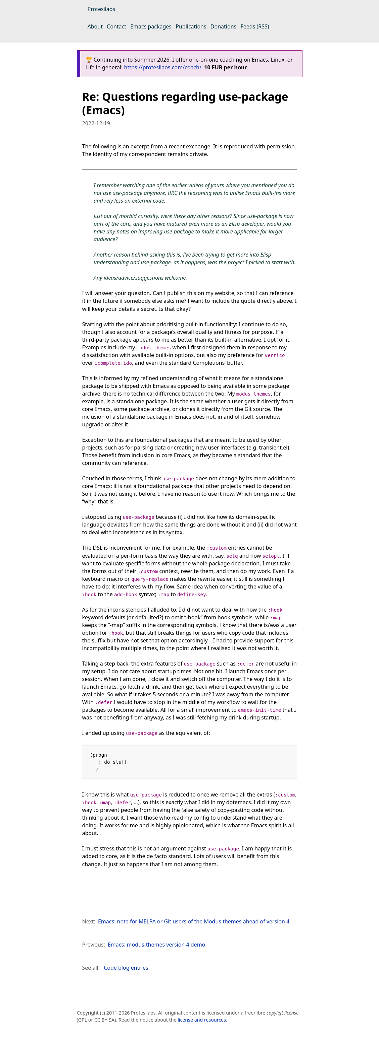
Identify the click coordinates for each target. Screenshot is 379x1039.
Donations (223, 26)
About (95, 26)
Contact (116, 26)
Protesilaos (101, 9)
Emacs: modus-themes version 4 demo (156, 944)
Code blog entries (126, 967)
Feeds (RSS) (254, 26)
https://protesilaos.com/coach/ (162, 67)
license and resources (202, 1020)
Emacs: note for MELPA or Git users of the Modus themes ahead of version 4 (193, 921)
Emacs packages (151, 26)
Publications (191, 26)
